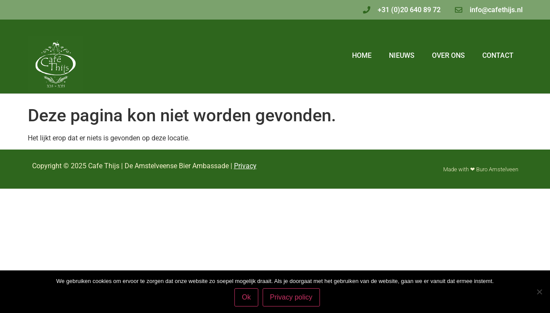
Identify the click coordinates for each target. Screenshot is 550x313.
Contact (498, 55)
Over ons (448, 55)
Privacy (245, 166)
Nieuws (402, 55)
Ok (246, 297)
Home (362, 55)
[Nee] (539, 291)
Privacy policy (291, 297)
